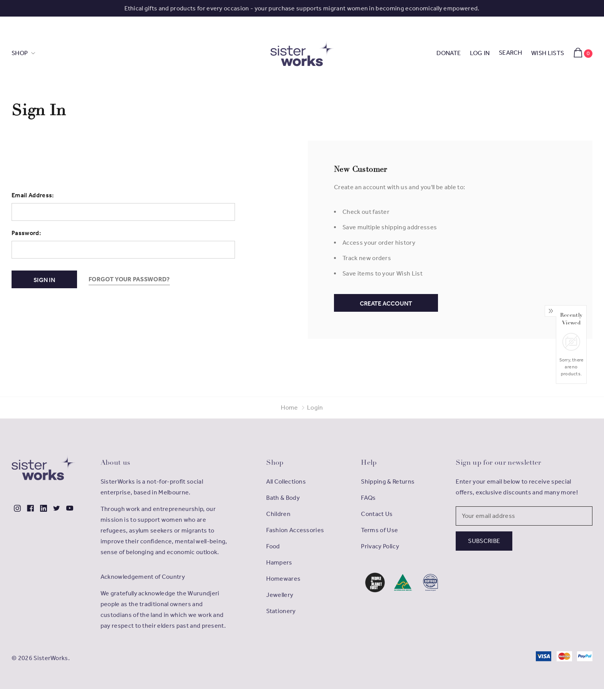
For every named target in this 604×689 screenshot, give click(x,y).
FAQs (368, 497)
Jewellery (279, 594)
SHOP (20, 53)
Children (278, 514)
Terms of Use (379, 530)
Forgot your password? (129, 279)
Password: (26, 233)
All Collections (286, 481)
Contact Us (377, 514)
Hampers (279, 562)
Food (273, 546)
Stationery (280, 611)
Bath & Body (283, 497)
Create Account (386, 303)
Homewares (283, 578)
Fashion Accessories (295, 530)
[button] (375, 583)
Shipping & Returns (387, 481)
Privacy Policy (380, 546)
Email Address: (33, 195)
